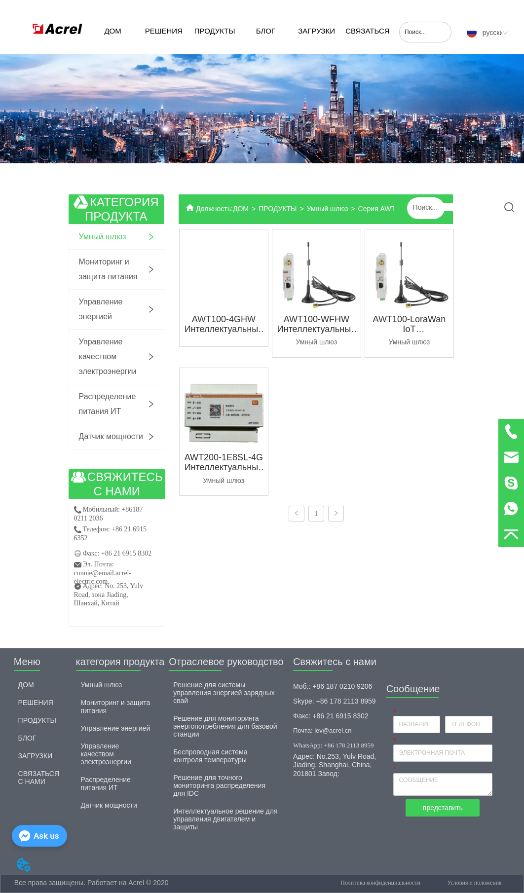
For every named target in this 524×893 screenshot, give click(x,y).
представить (443, 808)
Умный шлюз (327, 209)
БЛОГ (265, 31)
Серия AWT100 (382, 209)
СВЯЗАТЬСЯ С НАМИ (367, 40)
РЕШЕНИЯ (164, 31)
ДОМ (112, 31)
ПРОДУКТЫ (214, 31)
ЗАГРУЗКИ (316, 31)
